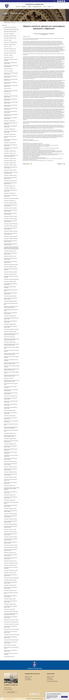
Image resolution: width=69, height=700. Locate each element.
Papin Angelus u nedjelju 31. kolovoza (10, 477)
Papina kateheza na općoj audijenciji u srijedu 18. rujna (10, 191)
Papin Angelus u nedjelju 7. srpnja (9, 153)
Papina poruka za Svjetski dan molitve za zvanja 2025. (11, 360)
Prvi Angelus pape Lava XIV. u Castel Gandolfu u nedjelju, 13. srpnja (10, 436)
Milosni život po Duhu (7, 88)
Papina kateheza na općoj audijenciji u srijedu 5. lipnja (10, 126)
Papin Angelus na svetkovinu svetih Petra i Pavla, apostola (11, 148)
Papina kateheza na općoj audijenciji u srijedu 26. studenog (10, 550)
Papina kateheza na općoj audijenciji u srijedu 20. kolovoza (10, 469)
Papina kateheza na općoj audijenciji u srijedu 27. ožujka (10, 63)
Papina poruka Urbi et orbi (8, 68)
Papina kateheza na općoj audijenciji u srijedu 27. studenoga (10, 241)
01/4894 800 (29, 679)
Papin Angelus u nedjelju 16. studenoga (10, 547)
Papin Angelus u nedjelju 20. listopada (10, 218)
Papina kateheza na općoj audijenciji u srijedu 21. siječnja (10, 588)
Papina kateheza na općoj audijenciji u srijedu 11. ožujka (10, 632)
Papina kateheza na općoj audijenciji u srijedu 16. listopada (10, 211)
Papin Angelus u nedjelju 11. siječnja (10, 579)
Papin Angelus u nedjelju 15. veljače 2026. (11, 611)
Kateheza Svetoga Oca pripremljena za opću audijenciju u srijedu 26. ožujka (11, 363)
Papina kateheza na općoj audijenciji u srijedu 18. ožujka (10, 637)
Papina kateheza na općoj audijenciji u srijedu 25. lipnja (10, 418)
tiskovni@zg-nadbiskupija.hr (52, 681)
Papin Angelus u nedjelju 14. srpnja (10, 158)
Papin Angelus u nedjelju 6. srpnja (9, 433)
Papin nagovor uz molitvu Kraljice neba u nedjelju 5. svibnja (11, 96)
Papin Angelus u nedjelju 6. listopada (10, 202)
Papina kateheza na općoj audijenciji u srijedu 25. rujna (10, 196)
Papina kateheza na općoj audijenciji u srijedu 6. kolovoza (10, 459)
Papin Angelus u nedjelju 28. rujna (9, 500)
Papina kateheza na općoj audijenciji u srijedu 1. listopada (10, 506)
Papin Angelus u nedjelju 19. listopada (10, 518)
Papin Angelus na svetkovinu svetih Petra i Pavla (11, 431)
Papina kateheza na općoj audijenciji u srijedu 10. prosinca (10, 555)
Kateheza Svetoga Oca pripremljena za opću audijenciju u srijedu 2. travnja (11, 369)
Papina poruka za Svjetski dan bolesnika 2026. (11, 593)
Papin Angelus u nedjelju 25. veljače (10, 31)
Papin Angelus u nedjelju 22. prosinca (10, 266)
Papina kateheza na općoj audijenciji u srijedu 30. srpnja (10, 446)
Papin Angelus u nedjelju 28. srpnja (10, 162)
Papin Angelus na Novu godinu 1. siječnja (11, 570)
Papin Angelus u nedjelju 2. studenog (10, 531)
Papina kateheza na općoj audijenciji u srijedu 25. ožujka (10, 642)
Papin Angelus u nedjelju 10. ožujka (10, 48)
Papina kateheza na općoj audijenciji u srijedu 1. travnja (10, 651)
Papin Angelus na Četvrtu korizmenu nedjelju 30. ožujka (11, 366)
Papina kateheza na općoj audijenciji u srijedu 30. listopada (10, 221)
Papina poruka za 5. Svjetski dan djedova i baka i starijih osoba (11, 441)
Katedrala (49, 6)
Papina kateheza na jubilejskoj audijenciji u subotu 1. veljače (11, 318)
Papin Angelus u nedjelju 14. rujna (9, 485)
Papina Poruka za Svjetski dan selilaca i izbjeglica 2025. (10, 449)
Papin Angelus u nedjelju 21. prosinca (10, 560)
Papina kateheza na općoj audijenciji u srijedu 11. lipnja (10, 408)
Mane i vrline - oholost (7, 46)
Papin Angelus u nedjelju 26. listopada (10, 524)
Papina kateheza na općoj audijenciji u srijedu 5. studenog (10, 534)
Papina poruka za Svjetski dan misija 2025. (11, 329)
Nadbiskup (29, 6)
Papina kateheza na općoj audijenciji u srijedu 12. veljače (10, 327)
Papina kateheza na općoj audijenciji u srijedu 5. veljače (10, 321)
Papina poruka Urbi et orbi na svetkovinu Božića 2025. (11, 568)
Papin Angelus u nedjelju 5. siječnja (10, 281)
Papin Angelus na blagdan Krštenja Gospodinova (10, 287)
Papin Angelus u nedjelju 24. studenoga (10, 238)
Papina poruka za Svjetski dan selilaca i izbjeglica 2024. (10, 123)
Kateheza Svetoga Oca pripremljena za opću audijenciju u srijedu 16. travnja (11, 381)
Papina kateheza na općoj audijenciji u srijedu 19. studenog (10, 542)
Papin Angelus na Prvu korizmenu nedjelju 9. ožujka (11, 348)
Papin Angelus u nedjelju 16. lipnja (9, 134)
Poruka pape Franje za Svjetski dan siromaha (10, 137)
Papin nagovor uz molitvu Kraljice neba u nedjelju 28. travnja (11, 91)
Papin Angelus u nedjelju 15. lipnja (9, 410)
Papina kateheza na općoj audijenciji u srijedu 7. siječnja (10, 575)
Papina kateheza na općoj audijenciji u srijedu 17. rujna (10, 492)
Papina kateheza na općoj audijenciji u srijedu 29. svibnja (10, 118)
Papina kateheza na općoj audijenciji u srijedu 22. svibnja (10, 112)
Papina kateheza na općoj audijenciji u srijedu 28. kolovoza (10, 183)
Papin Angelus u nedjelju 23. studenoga (10, 545)
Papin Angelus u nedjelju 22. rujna (9, 193)
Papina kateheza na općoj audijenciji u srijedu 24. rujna (10, 497)
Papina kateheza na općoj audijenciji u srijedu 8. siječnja (10, 284)
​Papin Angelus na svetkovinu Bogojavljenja (11, 577)
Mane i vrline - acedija (7, 40)
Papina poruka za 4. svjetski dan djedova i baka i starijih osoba (11, 115)
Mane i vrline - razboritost (8, 55)
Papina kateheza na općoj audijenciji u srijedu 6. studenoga (10, 228)
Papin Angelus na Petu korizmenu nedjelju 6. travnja (11, 372)
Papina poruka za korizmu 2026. (9, 609)
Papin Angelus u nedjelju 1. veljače (10, 598)
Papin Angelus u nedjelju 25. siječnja (10, 590)
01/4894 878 (51, 679)
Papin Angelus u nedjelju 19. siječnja (10, 295)
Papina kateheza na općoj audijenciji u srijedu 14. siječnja (10, 583)
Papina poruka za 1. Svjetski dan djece (10, 42)
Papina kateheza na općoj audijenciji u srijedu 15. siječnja (10, 293)
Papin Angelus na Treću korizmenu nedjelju (11, 629)
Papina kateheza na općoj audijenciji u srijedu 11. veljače (10, 607)
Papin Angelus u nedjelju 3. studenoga (10, 225)
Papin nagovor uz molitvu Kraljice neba (10, 395)
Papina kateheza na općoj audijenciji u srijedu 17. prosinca (10, 558)
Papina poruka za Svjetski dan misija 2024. (11, 29)
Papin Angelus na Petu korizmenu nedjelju (11, 639)
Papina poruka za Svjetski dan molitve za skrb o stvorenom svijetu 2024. (11, 156)
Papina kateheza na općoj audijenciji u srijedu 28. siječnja (10, 596)
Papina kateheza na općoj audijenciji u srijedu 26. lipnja (10, 145)
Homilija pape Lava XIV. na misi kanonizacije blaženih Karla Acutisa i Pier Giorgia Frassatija (11, 488)
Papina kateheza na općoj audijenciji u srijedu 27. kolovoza (10, 475)
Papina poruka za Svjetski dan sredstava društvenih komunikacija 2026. (11, 614)
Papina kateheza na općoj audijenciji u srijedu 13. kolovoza (10, 464)
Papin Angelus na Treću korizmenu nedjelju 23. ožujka (11, 357)
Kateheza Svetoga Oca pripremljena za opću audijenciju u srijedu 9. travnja (11, 376)
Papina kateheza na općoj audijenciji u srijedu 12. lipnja (10, 132)
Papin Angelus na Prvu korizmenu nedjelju (11, 619)
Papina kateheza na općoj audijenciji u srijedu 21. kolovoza (10, 178)
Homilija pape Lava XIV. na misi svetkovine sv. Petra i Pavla (11, 421)
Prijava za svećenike (11, 692)
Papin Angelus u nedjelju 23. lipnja (10, 142)
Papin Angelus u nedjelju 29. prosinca (10, 274)
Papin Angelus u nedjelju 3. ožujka (10, 44)
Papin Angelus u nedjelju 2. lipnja (9, 120)
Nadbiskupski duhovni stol (37, 6)
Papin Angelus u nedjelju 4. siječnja (10, 572)
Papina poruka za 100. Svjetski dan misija (11, 621)
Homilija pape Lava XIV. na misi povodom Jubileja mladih (11, 456)
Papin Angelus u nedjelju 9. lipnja (9, 129)
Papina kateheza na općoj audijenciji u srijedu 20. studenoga (10, 244)
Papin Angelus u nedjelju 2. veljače (10, 315)
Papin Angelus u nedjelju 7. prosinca (10, 552)
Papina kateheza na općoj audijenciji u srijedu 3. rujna (10, 480)
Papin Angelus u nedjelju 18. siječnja (10, 585)
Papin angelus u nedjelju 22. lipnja (9, 415)
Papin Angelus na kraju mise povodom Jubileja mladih (10, 453)
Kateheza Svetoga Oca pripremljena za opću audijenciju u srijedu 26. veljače (11, 339)
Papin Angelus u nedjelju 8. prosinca (10, 256)
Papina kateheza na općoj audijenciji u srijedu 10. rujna (10, 483)
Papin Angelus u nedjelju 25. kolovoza (10, 180)
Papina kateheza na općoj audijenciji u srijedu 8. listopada (10, 511)
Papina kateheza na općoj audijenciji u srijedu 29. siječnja (10, 313)
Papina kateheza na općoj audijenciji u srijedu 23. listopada (10, 214)
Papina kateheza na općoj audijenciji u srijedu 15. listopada (10, 516)
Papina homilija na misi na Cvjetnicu (10, 645)
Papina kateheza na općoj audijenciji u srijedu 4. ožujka (10, 627)
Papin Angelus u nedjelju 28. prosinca (10, 565)
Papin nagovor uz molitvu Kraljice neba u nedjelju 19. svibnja (11, 109)
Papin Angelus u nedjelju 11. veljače (10, 37)
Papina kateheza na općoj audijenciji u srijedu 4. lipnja (10, 405)
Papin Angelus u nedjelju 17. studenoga (10, 236)
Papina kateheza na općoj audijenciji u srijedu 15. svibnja (10, 106)
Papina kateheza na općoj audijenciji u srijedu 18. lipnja (10, 413)
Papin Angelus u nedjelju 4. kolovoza (10, 164)
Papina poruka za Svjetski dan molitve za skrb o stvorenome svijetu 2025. (11, 428)
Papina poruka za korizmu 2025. (9, 336)
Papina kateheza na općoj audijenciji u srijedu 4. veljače (10, 601)
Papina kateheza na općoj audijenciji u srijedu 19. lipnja (10, 140)
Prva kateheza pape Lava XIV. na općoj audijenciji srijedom (10, 393)
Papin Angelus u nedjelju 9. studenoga (10, 536)
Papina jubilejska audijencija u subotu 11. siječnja (11, 290)
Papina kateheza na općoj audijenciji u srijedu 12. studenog (10, 539)
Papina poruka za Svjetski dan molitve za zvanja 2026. (11, 654)
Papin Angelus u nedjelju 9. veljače (10, 324)
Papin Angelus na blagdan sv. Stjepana (10, 271)
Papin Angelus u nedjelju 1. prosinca (10, 250)
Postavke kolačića (50, 697)
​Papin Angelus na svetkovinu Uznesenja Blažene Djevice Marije (10, 173)
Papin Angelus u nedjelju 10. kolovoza (10, 461)
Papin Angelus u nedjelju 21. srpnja (10, 160)
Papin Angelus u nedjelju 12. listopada (10, 513)
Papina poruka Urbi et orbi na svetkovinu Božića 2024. (11, 269)
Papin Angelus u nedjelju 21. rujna (9, 494)
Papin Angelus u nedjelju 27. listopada (10, 216)
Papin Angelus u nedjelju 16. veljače (10, 331)
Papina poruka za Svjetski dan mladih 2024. (11, 198)
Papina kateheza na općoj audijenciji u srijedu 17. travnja (10, 83)
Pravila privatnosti (7, 687)
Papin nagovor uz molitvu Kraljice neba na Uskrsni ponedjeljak (11, 66)
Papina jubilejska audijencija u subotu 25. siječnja (11, 310)
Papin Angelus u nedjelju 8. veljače (10, 604)
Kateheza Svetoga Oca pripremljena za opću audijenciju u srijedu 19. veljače (11, 334)
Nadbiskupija (24, 6)
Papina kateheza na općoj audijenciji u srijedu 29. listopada (10, 527)
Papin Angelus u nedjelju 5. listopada (10, 508)
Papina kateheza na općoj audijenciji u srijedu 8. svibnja (10, 99)
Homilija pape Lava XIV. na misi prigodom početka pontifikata (11, 390)
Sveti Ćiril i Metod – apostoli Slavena (10, 27)
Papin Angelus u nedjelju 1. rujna (9, 185)
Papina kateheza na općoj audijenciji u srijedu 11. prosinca (10, 259)
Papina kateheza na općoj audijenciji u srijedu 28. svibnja (10, 398)
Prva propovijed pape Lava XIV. (9, 656)
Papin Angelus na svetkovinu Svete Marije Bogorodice (11, 277)
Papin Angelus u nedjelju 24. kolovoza (10, 471)
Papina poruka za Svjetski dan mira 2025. (11, 264)
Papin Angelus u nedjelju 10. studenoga (10, 231)
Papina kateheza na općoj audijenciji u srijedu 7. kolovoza (10, 167)
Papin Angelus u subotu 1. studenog (10, 529)
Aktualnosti (18, 6)
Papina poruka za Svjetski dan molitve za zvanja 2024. (11, 60)
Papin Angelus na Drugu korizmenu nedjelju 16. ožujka (11, 351)
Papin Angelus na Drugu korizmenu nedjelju (11, 624)
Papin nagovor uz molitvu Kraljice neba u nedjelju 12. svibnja (11, 103)
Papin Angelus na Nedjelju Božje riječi (10, 301)
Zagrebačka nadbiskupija (34, 4)
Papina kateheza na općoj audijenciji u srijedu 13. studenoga (10, 234)
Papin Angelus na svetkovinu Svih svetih (10, 223)
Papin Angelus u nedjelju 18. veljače (10, 35)
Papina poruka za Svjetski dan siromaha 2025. (11, 424)
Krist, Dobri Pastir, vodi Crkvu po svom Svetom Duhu (10, 387)
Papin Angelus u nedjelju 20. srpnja (10, 438)
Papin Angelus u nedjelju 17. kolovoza (10, 466)
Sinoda (44, 6)
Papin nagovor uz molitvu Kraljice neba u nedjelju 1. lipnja (11, 402)
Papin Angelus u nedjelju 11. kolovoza (10, 170)
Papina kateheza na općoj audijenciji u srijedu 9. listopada (10, 205)
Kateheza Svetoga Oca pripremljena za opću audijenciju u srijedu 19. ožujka (11, 354)
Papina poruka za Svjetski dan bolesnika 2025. (11, 304)
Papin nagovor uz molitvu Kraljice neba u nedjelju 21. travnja (11, 86)
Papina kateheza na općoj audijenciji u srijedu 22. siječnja (10, 299)
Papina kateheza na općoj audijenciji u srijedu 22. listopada (10, 521)
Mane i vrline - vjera (7, 93)
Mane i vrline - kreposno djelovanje (10, 50)
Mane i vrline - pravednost (8, 70)
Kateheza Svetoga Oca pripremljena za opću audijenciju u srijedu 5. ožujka (11, 345)
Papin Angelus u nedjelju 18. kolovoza (10, 175)
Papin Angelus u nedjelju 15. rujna (9, 187)
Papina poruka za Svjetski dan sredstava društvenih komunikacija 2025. (11, 307)
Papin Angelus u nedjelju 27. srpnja (10, 443)
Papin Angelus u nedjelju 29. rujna (9, 200)
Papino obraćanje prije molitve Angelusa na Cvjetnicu (11, 648)
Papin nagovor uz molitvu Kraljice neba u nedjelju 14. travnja (11, 80)
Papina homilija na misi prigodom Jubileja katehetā (11, 503)
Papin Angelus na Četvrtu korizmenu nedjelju (11, 634)
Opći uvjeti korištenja (8, 689)
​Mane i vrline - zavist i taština (9, 33)
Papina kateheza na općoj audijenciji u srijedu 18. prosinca (10, 262)
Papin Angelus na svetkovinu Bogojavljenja (11, 279)
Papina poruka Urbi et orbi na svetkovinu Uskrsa (11, 384)
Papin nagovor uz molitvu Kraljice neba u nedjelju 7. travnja (11, 73)
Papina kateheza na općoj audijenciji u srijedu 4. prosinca (10, 253)
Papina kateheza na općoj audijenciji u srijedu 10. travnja (10, 77)
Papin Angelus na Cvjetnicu (8, 57)
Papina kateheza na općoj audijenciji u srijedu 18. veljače (10, 617)
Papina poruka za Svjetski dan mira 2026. (11, 563)
